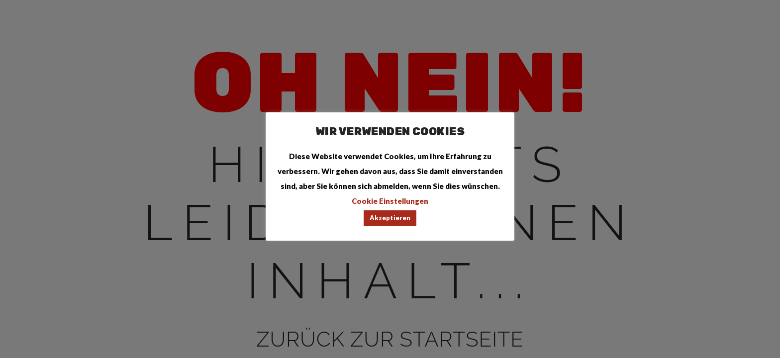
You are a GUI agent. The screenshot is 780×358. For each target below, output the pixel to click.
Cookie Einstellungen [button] (390, 200)
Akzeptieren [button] (390, 218)
